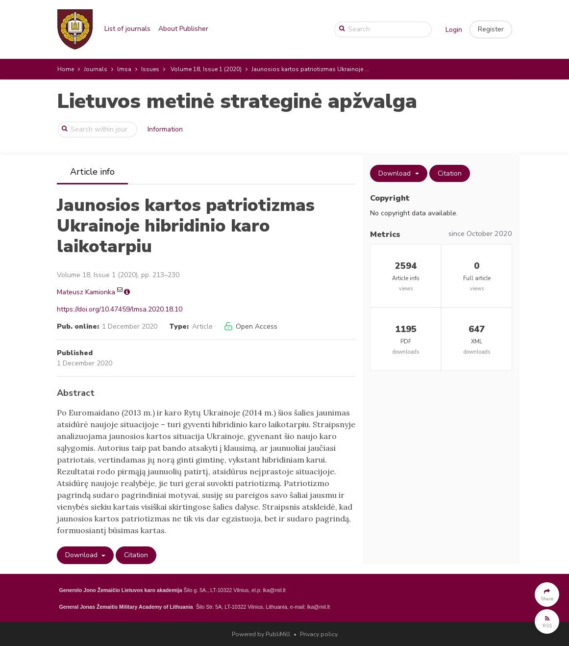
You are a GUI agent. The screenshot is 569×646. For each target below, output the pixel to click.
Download (82, 555)
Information (165, 129)
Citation (136, 555)
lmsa (124, 69)
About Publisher (183, 28)
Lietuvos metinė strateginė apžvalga (237, 101)
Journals (95, 69)
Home (65, 69)
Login (453, 29)
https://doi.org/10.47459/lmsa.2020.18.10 (119, 309)
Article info (92, 172)
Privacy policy (319, 634)
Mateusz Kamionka (86, 292)
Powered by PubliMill (261, 634)
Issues (150, 69)
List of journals (127, 28)
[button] (491, 29)
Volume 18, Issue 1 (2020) (206, 69)
